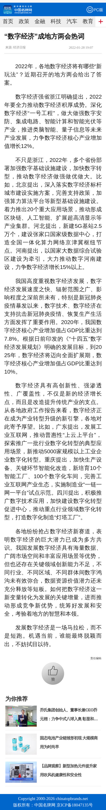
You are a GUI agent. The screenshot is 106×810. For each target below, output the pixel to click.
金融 (40, 21)
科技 (56, 21)
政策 (24, 21)
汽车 (72, 21)
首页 (8, 21)
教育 (88, 21)
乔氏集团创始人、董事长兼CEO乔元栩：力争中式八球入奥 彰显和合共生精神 (69, 719)
